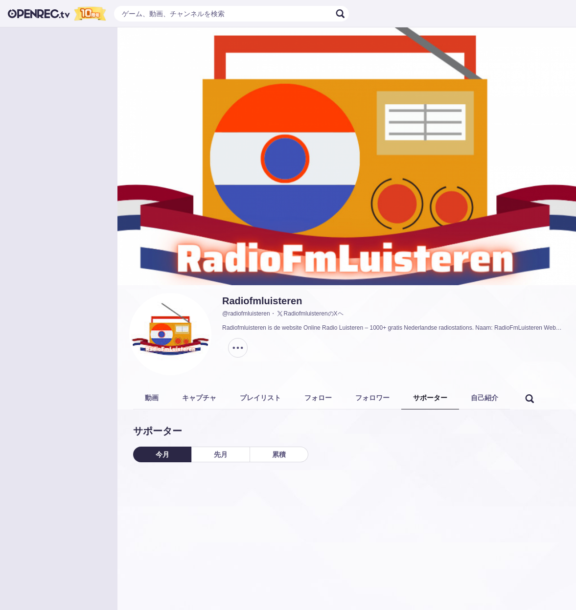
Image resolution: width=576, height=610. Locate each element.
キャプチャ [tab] (199, 398)
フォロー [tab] (318, 398)
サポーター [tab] (430, 398)
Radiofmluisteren (262, 300)
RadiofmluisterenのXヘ (310, 313)
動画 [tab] (152, 398)
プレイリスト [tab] (260, 398)
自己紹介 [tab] (484, 398)
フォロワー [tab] (372, 398)
